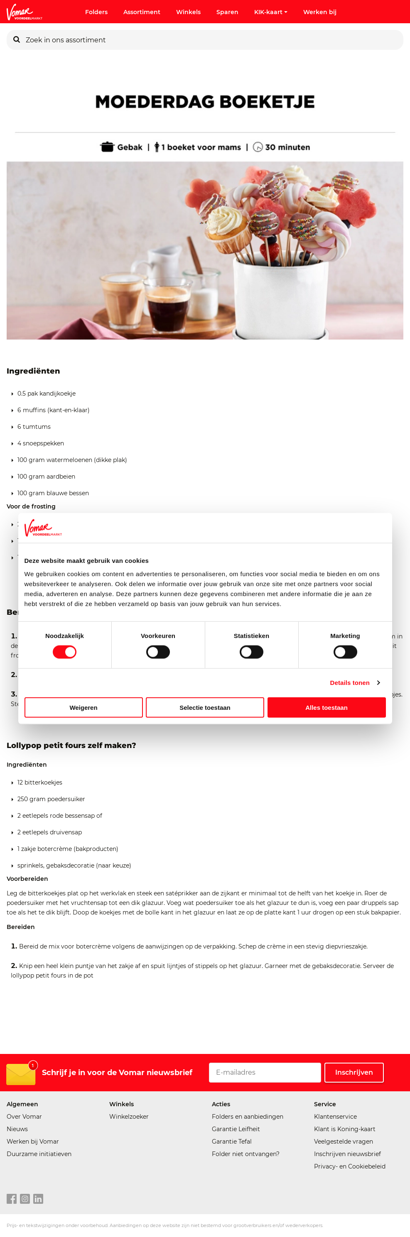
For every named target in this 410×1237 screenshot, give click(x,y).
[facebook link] (12, 1199)
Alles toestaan (326, 707)
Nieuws (17, 1129)
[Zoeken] (16, 40)
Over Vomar (24, 1116)
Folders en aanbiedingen (247, 1116)
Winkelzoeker (129, 1116)
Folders (96, 12)
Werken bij (319, 12)
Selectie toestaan (205, 707)
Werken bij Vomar (33, 1141)
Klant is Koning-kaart (345, 1129)
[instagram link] (25, 1199)
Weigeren (83, 707)
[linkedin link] (38, 1199)
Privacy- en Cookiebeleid (349, 1166)
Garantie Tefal (232, 1141)
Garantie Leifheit (236, 1129)
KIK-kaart (270, 12)
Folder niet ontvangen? (246, 1154)
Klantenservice (335, 1116)
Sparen (227, 12)
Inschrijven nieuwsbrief (347, 1154)
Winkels (188, 12)
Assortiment (141, 12)
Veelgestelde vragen (343, 1141)
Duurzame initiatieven (39, 1154)
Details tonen (350, 682)
